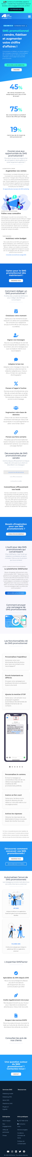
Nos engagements (7, 1125)
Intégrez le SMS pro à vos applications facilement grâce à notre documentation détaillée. (16, 913)
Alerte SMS (6, 1100)
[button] (16, 472)
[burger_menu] (29, 16)
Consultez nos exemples (16, 534)
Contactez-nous (21, 1125)
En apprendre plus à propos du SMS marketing (16, 189)
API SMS (16, 908)
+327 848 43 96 (22, 1120)
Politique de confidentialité (21, 1142)
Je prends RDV (16, 9)
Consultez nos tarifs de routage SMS (16, 255)
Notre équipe (6, 1120)
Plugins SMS (16, 944)
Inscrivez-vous (16, 280)
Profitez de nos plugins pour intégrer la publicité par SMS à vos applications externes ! (16, 949)
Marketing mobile (8, 1093)
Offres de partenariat (6, 1131)
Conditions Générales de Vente (21, 1135)
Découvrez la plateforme (15, 593)
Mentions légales (22, 1130)
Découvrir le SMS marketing (15, 65)
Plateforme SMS (7, 1103)
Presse (5, 1135)
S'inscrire (16, 69)
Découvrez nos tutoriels (16, 864)
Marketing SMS (7, 1097)
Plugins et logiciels (6, 1108)
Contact (16, 1074)
